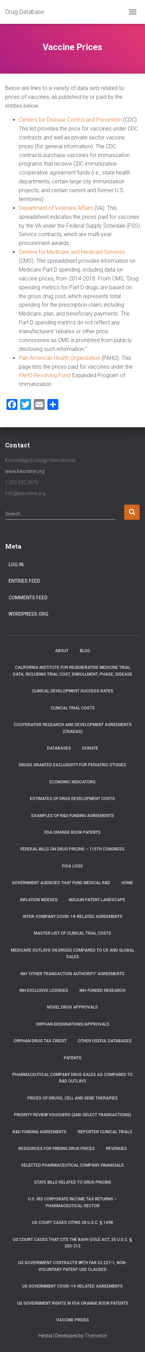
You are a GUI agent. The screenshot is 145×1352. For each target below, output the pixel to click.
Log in (16, 564)
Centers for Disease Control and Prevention (70, 120)
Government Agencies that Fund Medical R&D (61, 882)
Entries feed (24, 581)
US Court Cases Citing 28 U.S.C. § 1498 (72, 1222)
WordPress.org (28, 614)
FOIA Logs (72, 866)
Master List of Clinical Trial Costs (72, 933)
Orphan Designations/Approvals (73, 1024)
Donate (90, 748)
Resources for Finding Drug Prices (56, 1148)
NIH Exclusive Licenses (43, 990)
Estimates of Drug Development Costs (72, 798)
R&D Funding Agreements (40, 1132)
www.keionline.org (24, 471)
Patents (73, 1058)
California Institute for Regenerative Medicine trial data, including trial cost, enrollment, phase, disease (72, 670)
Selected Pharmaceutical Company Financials (72, 1165)
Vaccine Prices (72, 1320)
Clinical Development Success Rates (72, 691)
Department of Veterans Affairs (56, 208)
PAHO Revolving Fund (44, 375)
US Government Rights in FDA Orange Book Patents (72, 1303)
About (62, 650)
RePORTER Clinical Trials (105, 1132)
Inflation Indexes (39, 899)
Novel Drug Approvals (72, 1007)
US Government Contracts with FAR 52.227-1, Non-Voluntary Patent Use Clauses (72, 1266)
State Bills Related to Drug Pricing (72, 1182)
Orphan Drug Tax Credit (40, 1041)
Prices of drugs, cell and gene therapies (72, 1098)
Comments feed (28, 597)
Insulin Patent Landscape (97, 899)
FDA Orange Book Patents (72, 832)
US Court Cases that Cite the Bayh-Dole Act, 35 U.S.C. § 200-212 (72, 1242)
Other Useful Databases (105, 1041)
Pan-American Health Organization (59, 358)
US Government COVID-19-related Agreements (72, 1286)
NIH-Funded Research (102, 990)
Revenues (116, 1148)
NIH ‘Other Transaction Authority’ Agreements (72, 973)
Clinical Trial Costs (72, 708)
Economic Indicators (72, 782)
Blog (85, 650)
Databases (59, 748)
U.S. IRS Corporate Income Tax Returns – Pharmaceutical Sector (72, 1202)
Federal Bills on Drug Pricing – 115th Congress (72, 849)
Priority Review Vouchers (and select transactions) (72, 1114)
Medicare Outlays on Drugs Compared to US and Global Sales (72, 953)
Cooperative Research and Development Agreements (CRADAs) (73, 728)
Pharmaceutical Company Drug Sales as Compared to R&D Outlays (72, 1078)
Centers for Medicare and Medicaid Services (72, 252)
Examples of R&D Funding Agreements (72, 815)
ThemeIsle (96, 1335)
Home (127, 882)
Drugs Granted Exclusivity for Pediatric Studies (72, 765)
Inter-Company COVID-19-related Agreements (72, 916)
